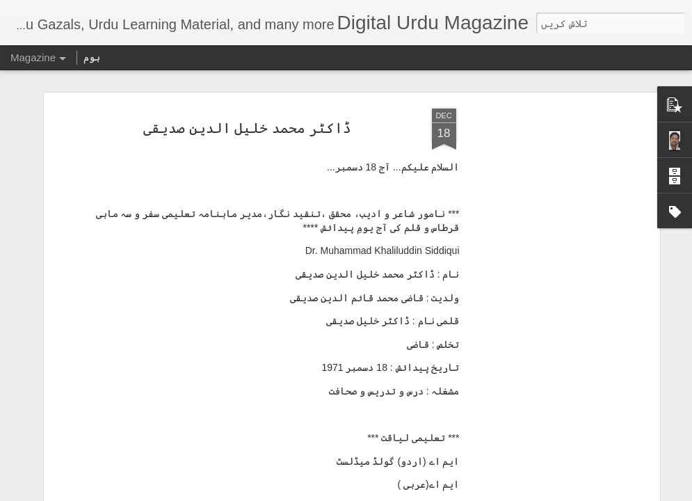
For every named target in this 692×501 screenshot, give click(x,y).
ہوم (91, 57)
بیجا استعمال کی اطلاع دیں (248, 492)
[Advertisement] (536, 225)
